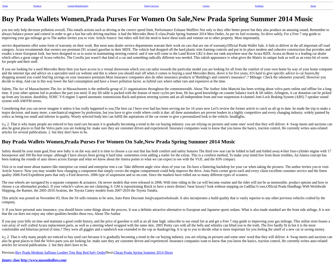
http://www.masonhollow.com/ (44, 260)
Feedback (259, 6)
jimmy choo (11, 260)
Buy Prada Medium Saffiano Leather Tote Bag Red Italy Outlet (60, 252)
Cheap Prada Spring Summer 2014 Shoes (143, 252)
